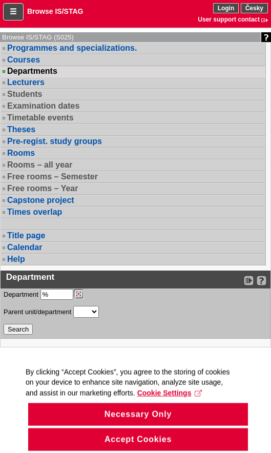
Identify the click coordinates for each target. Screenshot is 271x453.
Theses (21, 129)
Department (44, 294)
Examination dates (43, 105)
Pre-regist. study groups (54, 141)
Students (24, 94)
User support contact (229, 19)
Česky (254, 8)
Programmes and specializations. (72, 48)
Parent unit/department (51, 312)
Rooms (21, 153)
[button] (13, 11)
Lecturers (26, 82)
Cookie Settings (169, 402)
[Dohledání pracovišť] (78, 294)
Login (226, 8)
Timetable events (40, 117)
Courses (23, 59)
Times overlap (34, 212)
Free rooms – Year (42, 188)
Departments (32, 71)
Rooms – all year (39, 164)
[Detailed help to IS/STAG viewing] (261, 280)
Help (16, 259)
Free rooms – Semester (52, 176)
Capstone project (40, 200)
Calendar (24, 247)
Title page (26, 235)
